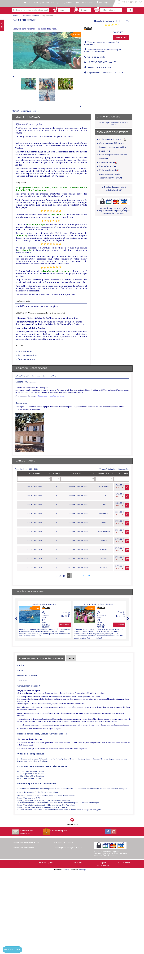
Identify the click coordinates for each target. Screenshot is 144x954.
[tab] (112, 24)
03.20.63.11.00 (132, 2)
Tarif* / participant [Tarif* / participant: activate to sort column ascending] (125, 473)
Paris (88, 759)
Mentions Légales (46, 863)
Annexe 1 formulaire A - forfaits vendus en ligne (37, 792)
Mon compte (103, 2)
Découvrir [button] (64, 625)
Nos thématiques (88, 2)
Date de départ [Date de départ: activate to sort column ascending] (34, 473)
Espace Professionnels (103, 864)
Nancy (72, 759)
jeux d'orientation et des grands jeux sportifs (62, 282)
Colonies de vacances (30, 16)
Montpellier (63, 759)
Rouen (104, 759)
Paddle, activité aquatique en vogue (63, 200)
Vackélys (82, 869)
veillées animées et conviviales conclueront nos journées (47, 294)
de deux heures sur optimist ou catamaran (51, 215)
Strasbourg (22, 761)
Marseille (44, 759)
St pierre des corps (117, 759)
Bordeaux (21, 759)
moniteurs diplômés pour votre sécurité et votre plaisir (55, 258)
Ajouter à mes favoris (104, 21)
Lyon (36, 759)
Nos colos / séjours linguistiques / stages (62, 2)
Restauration (21, 403)
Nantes (81, 759)
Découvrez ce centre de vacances (52, 396)
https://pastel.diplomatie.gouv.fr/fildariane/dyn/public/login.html (46, 805)
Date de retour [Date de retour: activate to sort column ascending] (78, 473)
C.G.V (20, 863)
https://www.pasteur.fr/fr (28, 798)
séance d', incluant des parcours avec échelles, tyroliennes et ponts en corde (51, 250)
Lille (30, 759)
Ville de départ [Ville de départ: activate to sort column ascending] (104, 473)
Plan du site (77, 863)
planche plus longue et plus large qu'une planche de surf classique (51, 203)
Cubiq (66, 869)
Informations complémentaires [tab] (25, 111)
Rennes (96, 759)
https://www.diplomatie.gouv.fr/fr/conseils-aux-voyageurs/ (43, 800)
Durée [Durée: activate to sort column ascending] (55, 473)
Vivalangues (39, 2)
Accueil (28, 2)
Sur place (33, 761)
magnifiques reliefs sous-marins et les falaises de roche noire (51, 239)
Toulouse (44, 761)
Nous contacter (124, 863)
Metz (53, 759)
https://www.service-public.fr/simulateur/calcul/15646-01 (42, 807)
